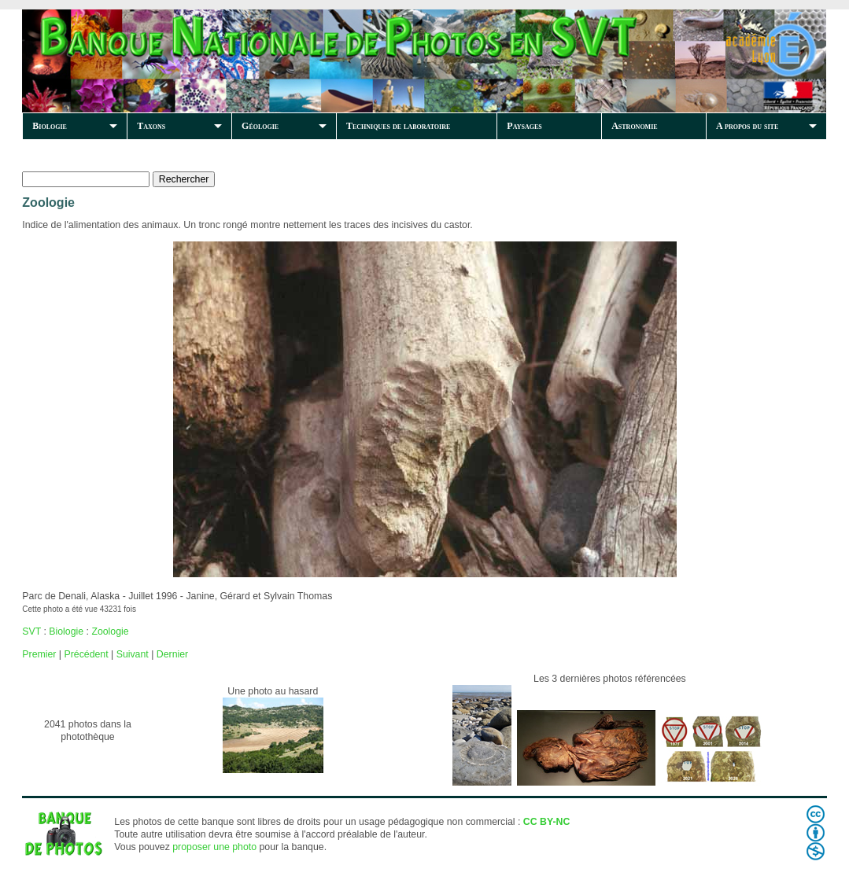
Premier (39, 654)
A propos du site (747, 125)
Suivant (132, 654)
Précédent (86, 654)
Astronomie (634, 125)
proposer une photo (214, 846)
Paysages (524, 125)
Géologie (260, 125)
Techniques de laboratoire (398, 125)
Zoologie (109, 631)
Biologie (49, 125)
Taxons (151, 125)
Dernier (172, 654)
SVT (31, 631)
